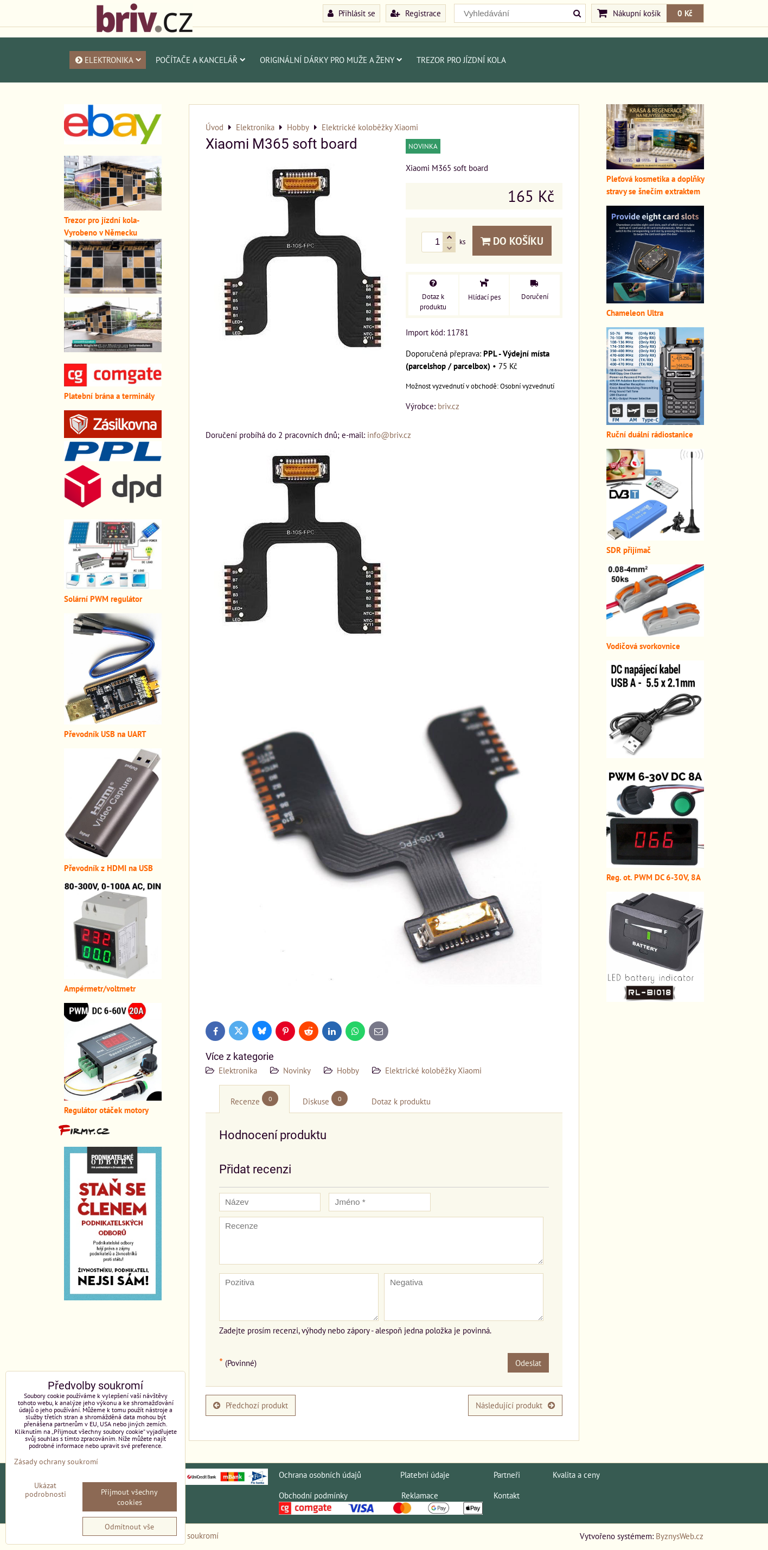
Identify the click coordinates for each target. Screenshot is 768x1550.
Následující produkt (515, 1405)
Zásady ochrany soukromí (56, 1461)
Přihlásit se (351, 13)
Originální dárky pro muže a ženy (331, 59)
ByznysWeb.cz (679, 1535)
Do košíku (512, 240)
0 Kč (685, 13)
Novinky (297, 1070)
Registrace (416, 13)
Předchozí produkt (250, 1405)
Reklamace (419, 1495)
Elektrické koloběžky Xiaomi (433, 1070)
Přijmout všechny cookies (129, 1497)
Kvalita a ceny (576, 1474)
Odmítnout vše (129, 1526)
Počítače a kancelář (201, 59)
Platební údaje (425, 1474)
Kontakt (507, 1495)
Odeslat (528, 1362)
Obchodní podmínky (313, 1495)
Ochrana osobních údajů (320, 1474)
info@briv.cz (389, 434)
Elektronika (108, 59)
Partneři (507, 1474)
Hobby (348, 1070)
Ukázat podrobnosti (45, 1489)
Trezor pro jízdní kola (461, 59)
